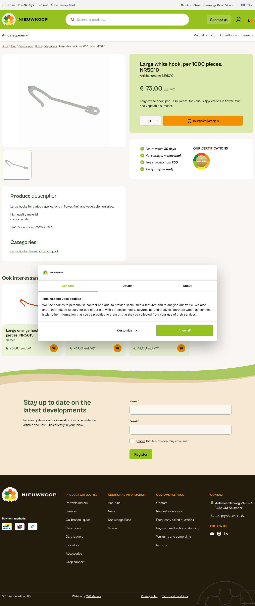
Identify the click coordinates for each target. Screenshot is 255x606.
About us (185, 5)
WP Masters (93, 596)
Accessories (74, 553)
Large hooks (50, 46)
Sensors (71, 511)
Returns (161, 545)
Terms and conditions (175, 596)
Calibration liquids (78, 520)
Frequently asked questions (175, 520)
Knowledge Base (213, 5)
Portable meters (77, 503)
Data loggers (74, 536)
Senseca (247, 35)
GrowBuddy (228, 35)
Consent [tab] (68, 285)
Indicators (72, 545)
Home (5, 46)
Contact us (219, 19)
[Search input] (130, 20)
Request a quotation (169, 511)
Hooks (38, 46)
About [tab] (187, 285)
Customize (127, 330)
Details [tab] (127, 285)
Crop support (26, 46)
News (197, 5)
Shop (13, 46)
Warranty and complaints (173, 536)
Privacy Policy (149, 596)
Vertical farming (204, 35)
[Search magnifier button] (72, 20)
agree (141, 441)
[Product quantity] (150, 120)
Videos (229, 5)
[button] (16, 165)
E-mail (134, 421)
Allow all (184, 330)
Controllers (73, 528)
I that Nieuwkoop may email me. (162, 441)
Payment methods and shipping (177, 528)
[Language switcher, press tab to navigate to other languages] (247, 5)
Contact (161, 503)
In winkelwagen (206, 121)
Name (134, 401)
